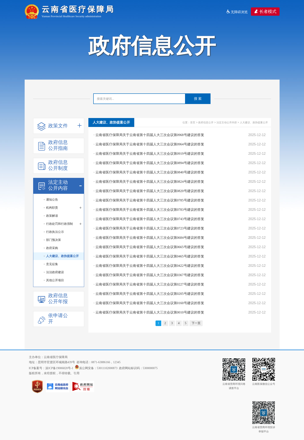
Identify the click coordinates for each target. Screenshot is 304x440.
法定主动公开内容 (59, 185)
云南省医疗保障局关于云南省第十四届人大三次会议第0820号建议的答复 (149, 191)
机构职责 (64, 208)
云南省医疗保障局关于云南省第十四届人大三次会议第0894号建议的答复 (149, 163)
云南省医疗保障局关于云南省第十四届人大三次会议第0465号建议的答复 (149, 256)
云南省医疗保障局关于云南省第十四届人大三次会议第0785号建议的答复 (149, 200)
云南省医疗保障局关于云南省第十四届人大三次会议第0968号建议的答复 (149, 135)
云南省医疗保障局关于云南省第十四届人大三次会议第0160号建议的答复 (149, 303)
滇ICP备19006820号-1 (59, 368)
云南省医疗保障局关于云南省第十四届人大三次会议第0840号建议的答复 (149, 172)
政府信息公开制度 (52, 165)
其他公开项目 (55, 280)
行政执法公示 (55, 231)
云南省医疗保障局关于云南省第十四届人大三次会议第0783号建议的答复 (149, 209)
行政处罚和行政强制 (64, 224)
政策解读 (52, 215)
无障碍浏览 (237, 12)
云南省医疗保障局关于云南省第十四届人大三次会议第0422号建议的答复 (149, 265)
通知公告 (52, 199)
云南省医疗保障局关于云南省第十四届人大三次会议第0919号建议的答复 (149, 153)
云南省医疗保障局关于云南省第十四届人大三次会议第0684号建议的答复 (149, 237)
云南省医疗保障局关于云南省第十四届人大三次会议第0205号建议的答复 (149, 293)
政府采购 (52, 248)
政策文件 (59, 126)
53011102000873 (107, 368)
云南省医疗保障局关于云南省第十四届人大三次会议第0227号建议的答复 (149, 284)
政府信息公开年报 (52, 298)
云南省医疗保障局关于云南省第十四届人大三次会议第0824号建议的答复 (149, 181)
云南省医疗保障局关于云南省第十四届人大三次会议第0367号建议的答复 (149, 275)
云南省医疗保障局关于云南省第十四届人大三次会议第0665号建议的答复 (149, 247)
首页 (192, 122)
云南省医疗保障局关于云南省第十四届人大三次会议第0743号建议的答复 (149, 219)
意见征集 (52, 264)
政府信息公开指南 (52, 145)
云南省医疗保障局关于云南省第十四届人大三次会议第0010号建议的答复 (149, 312)
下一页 (196, 323)
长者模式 (265, 11)
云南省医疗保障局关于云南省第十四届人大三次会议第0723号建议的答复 (149, 228)
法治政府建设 (55, 272)
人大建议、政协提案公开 (62, 256)
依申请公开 (52, 318)
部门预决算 (53, 240)
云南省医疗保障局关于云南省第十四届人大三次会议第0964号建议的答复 (149, 144)
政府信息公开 (206, 122)
